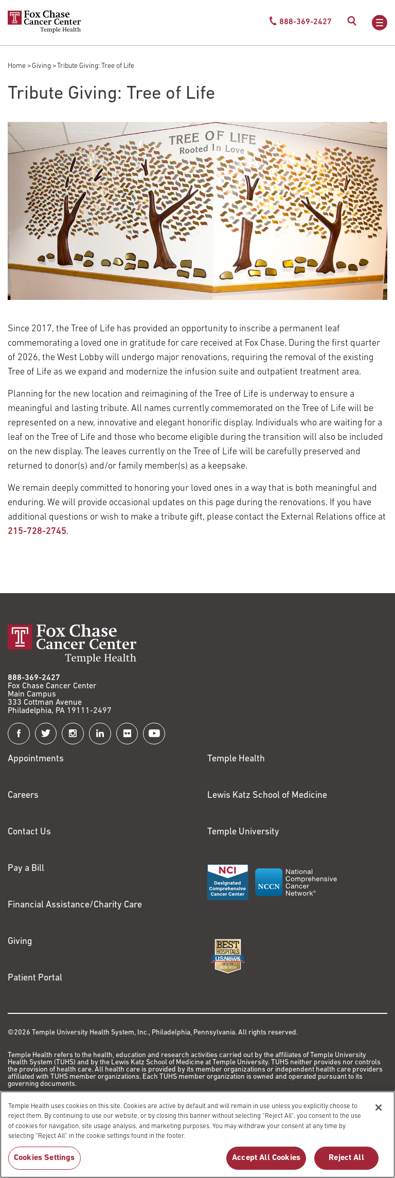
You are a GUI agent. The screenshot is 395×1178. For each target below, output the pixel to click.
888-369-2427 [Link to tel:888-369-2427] (34, 678)
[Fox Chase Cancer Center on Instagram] (73, 734)
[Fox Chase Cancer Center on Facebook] (19, 734)
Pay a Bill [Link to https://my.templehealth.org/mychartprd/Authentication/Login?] (26, 868)
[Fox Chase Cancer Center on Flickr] (127, 734)
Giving (41, 66)
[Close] (378, 1119)
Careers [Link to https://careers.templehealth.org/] (23, 795)
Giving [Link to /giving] (20, 942)
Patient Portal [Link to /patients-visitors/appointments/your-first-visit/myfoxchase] (35, 978)
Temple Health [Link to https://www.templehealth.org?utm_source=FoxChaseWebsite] (236, 759)
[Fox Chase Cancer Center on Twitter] (46, 734)
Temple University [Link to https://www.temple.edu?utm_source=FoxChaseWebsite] (243, 832)
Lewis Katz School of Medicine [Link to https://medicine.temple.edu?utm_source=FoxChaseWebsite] (267, 795)
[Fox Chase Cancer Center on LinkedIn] (100, 734)
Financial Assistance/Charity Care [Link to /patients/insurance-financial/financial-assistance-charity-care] (75, 905)
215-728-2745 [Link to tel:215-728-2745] (37, 532)
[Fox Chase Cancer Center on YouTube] (154, 734)
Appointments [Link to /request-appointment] (36, 759)
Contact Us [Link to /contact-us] (29, 832)
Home (17, 66)
